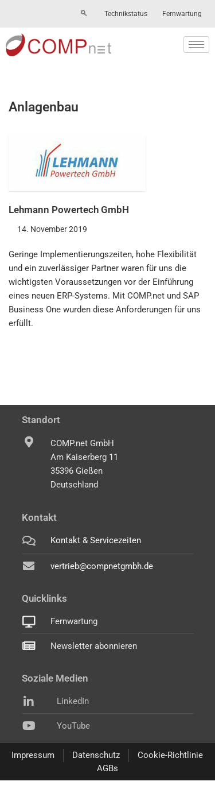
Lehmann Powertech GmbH (69, 209)
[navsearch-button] (83, 13)
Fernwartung (182, 14)
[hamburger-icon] (196, 44)
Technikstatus (125, 14)
